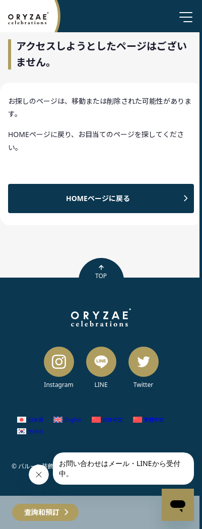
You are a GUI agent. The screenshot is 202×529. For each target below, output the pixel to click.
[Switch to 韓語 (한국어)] (30, 431)
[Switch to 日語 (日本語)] (30, 419)
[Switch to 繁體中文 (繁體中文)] (148, 419)
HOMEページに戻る (98, 198)
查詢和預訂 (41, 512)
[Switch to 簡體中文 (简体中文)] (107, 419)
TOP (101, 272)
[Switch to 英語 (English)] (67, 419)
